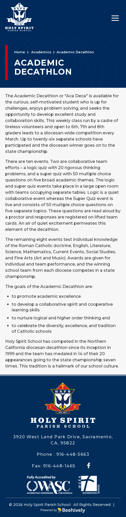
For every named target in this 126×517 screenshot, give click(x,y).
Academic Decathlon (75, 52)
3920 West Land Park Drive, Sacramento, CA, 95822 (63, 439)
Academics (41, 52)
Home (19, 52)
